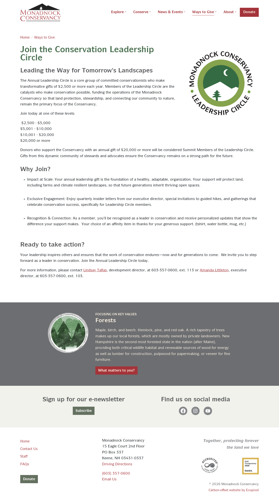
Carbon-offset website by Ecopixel (234, 490)
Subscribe (84, 410)
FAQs (24, 464)
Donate (29, 479)
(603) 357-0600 (116, 473)
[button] (119, 12)
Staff (24, 456)
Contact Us (28, 449)
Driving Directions (117, 464)
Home (25, 37)
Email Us (109, 479)
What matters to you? (116, 370)
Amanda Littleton (214, 270)
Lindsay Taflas (95, 270)
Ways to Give (44, 37)
